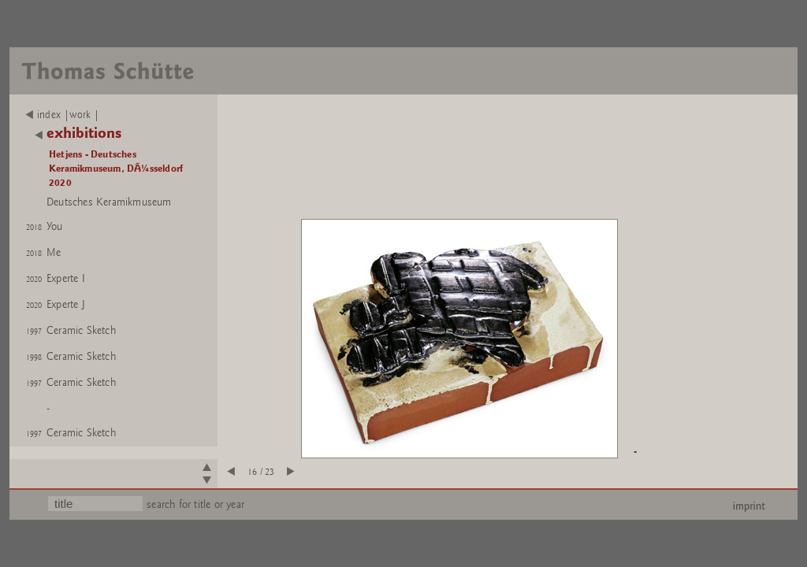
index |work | (62, 115)
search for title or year (195, 504)
